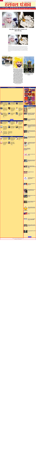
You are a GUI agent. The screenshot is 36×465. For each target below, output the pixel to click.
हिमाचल (17, 8)
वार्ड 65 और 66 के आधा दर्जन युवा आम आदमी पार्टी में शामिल (13, 114)
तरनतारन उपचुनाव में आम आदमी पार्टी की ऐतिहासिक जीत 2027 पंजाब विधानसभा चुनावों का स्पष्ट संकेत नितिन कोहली (31, 114)
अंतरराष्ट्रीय (24, 8)
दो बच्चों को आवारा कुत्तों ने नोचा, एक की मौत (32, 230)
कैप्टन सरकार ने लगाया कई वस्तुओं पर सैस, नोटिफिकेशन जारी (31, 184)
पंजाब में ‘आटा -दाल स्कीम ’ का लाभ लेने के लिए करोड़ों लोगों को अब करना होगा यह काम (31, 225)
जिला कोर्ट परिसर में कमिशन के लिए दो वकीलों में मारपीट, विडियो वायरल (21, 104)
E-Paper (30, 8)
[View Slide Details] (29, 96)
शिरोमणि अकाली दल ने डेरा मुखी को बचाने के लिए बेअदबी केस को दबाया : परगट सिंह (31, 160)
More (27, 8)
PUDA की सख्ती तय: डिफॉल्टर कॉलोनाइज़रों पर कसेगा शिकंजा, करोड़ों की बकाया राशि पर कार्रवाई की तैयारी (5, 104)
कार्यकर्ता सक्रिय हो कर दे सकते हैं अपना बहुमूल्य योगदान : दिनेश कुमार (13, 127)
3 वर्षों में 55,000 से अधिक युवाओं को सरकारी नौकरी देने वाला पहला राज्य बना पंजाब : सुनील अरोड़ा (27, 149)
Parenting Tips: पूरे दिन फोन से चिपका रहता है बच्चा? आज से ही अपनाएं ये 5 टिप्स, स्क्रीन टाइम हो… (31, 120)
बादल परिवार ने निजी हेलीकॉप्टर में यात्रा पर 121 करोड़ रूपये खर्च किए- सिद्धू (21, 127)
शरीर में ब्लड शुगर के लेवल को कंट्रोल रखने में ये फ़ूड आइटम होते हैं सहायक (5, 138)
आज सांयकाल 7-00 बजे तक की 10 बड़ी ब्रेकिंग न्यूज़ (31, 154)
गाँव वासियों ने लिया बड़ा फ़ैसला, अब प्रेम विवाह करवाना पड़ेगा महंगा (31, 178)
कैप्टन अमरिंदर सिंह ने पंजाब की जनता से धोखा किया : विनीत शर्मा (5, 123)
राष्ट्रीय (21, 8)
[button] (15, 9)
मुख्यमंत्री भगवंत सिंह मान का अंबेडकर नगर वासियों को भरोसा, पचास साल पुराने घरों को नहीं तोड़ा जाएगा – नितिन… (13, 109)
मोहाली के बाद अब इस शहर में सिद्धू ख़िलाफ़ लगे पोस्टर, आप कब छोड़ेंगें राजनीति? (31, 219)
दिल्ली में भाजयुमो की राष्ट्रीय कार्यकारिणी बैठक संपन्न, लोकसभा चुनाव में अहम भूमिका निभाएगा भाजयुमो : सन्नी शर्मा (5, 128)
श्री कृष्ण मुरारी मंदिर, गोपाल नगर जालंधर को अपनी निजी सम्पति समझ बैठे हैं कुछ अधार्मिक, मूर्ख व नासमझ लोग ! (28, 74)
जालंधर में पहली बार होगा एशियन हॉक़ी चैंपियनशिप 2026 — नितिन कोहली (13, 104)
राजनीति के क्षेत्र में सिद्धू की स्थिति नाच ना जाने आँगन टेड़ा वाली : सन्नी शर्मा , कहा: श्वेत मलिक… (21, 123)
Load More (12, 119)
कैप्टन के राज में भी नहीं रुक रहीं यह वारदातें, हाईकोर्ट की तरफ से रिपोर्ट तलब (31, 201)
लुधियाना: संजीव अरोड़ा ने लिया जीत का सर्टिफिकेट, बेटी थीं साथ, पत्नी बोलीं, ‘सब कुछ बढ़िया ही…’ (32, 167)
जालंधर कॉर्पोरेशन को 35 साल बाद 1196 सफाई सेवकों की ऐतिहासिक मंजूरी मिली (21, 114)
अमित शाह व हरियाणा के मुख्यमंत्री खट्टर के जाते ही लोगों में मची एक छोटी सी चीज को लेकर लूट (13, 138)
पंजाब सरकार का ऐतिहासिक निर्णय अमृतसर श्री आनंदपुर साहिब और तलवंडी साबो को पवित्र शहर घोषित (21, 109)
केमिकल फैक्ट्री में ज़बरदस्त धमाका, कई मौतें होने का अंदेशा (31, 195)
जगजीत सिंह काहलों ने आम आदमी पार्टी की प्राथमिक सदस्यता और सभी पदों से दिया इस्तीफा (31, 143)
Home (6, 8)
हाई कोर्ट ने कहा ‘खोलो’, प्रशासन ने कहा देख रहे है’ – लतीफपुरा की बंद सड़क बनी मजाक (31, 137)
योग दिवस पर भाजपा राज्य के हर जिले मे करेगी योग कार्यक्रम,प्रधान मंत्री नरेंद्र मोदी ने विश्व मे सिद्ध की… (5, 133)
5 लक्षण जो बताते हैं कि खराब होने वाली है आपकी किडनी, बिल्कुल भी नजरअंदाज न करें (5, 143)
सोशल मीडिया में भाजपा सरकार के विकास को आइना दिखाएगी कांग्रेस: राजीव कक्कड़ (13, 123)
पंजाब (15, 8)
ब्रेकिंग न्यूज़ (9, 8)
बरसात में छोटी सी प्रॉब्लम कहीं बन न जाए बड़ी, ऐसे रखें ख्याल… (21, 138)
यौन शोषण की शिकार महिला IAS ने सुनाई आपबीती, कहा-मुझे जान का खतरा (13, 143)
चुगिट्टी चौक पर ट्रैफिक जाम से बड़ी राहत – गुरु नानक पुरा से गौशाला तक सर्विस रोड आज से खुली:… (5, 109)
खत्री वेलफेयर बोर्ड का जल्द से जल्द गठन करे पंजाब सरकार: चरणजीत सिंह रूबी (7, 65)
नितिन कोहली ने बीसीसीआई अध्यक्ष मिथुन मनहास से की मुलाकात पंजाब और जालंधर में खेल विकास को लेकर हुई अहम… (5, 115)
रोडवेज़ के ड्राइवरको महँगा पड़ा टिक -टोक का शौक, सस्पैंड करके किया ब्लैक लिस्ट (31, 190)
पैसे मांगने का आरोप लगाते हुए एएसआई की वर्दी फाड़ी (31, 213)
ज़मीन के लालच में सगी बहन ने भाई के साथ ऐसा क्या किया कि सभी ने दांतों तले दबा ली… (31, 207)
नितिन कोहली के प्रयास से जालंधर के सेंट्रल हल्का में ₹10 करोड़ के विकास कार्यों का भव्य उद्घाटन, (31, 131)
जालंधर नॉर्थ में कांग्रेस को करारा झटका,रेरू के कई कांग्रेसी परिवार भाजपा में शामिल (10, 132)
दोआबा (12, 8)
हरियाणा (20, 8)
